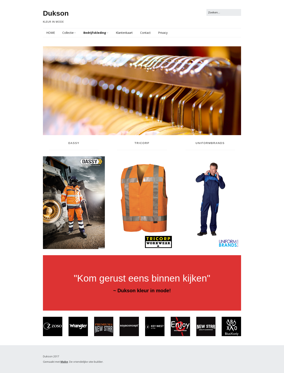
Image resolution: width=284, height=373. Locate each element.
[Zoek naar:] (223, 12)
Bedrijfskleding (94, 33)
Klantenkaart (124, 33)
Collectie (68, 33)
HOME (50, 33)
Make (64, 362)
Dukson (56, 13)
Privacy (163, 33)
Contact (145, 33)
